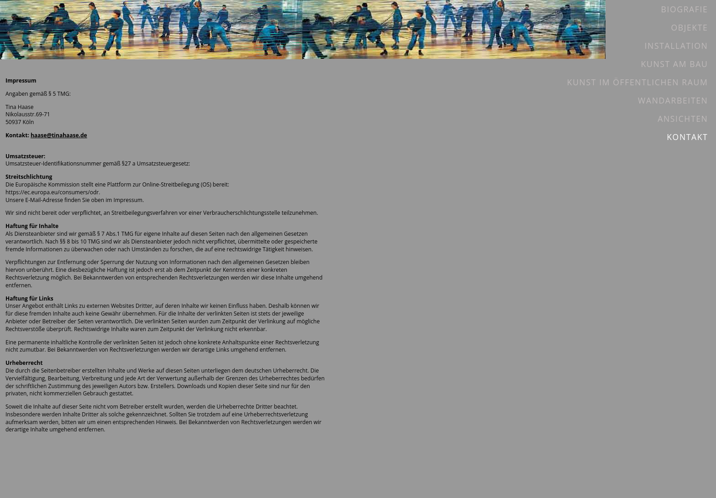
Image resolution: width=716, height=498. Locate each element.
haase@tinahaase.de (59, 135)
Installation (676, 45)
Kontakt (687, 136)
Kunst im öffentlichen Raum (637, 82)
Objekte (689, 27)
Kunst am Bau (674, 63)
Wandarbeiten (673, 100)
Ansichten (683, 118)
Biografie (684, 9)
